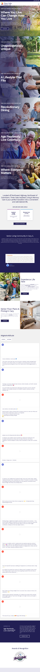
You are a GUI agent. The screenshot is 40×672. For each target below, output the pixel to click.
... (4, 365)
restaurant (32, 284)
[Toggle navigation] (38, 4)
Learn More (5, 28)
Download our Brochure (20, 223)
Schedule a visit (25, 636)
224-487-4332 (36, 0)
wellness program (31, 286)
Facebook (3, 339)
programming (27, 285)
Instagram (9, 339)
